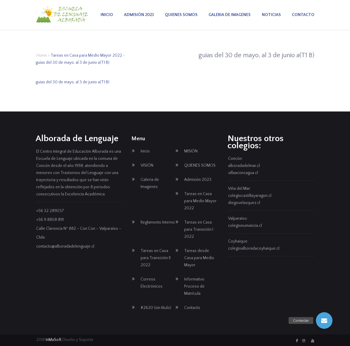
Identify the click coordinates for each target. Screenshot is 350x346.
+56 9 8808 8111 (50, 219)
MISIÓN (191, 151)
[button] (324, 320)
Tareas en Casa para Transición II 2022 (156, 257)
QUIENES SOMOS (181, 14)
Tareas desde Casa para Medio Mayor (199, 257)
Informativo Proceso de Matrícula (194, 286)
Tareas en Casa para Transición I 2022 (198, 229)
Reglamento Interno (158, 222)
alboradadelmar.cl (244, 165)
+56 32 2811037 (50, 210)
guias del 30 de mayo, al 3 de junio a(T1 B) (72, 82)
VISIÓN (147, 165)
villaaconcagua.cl (243, 172)
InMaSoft (53, 339)
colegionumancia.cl (245, 225)
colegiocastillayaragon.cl (249, 195)
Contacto (303, 14)
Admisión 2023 (139, 14)
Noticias (271, 14)
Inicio (107, 14)
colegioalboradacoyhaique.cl (253, 248)
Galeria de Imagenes (230, 14)
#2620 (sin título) (156, 307)
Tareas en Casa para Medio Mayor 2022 (86, 55)
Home (41, 55)
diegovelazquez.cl (244, 202)
